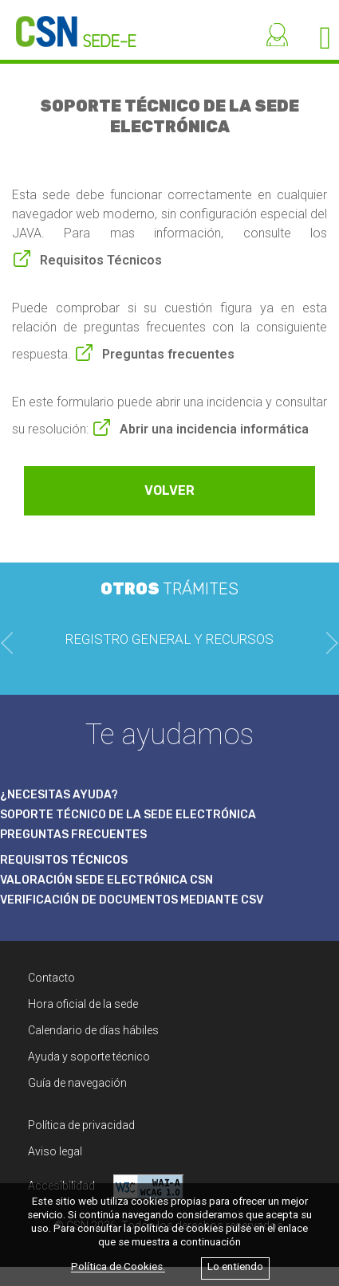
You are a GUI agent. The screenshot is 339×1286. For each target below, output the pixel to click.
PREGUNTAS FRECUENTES (73, 834)
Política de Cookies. (118, 1267)
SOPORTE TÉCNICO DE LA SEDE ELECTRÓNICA (128, 814)
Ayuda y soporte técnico (89, 1056)
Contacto (51, 977)
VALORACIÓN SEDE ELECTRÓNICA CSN (106, 880)
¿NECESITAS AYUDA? (59, 795)
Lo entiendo (235, 1267)
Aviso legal (55, 1151)
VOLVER (169, 490)
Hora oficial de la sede (83, 1004)
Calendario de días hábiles (93, 1030)
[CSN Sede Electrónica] (68, 23)
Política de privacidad (81, 1125)
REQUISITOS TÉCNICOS (64, 860)
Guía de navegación (77, 1082)
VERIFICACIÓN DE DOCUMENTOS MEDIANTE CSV (131, 900)
